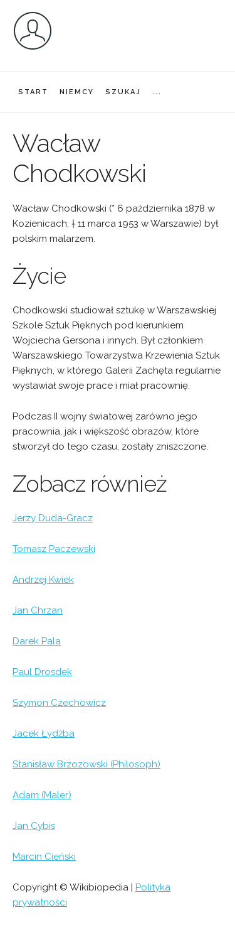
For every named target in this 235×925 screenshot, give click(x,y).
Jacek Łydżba (44, 733)
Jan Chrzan (38, 610)
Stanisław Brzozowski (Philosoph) (86, 764)
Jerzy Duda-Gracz (53, 518)
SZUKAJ (123, 92)
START (33, 92)
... (157, 92)
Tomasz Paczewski (54, 548)
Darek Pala (37, 641)
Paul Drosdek (42, 672)
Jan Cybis (34, 825)
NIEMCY (77, 92)
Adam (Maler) (42, 795)
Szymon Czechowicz (59, 702)
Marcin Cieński (44, 856)
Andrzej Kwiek (43, 579)
